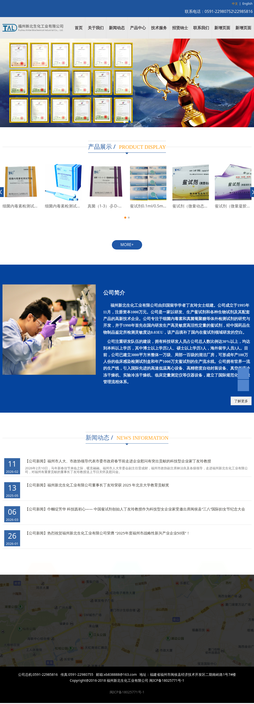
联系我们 (201, 27)
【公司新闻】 (36, 456)
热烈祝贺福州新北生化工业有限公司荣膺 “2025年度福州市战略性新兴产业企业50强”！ (118, 528)
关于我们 (96, 27)
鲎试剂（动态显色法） (22, 206)
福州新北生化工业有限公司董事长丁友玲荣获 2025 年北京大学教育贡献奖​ (108, 480)
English (247, 3)
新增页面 (222, 27)
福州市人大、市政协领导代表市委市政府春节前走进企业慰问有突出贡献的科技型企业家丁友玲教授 (129, 456)
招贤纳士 (180, 27)
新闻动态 (117, 27)
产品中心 (138, 27)
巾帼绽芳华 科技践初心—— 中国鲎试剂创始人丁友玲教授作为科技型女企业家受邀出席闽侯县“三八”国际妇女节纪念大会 (146, 504)
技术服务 (159, 27)
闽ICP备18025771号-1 (127, 692)
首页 (79, 27)
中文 (235, 3)
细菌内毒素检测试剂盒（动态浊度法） (78, 206)
